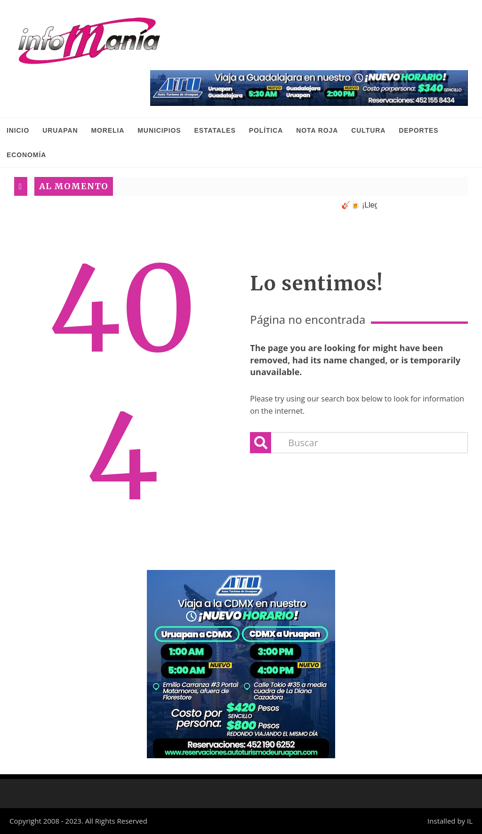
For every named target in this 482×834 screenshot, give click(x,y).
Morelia (107, 130)
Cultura (368, 130)
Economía (26, 155)
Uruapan (60, 130)
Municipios (159, 130)
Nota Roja (317, 130)
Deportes (418, 130)
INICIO (18, 130)
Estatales (215, 130)
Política (266, 130)
